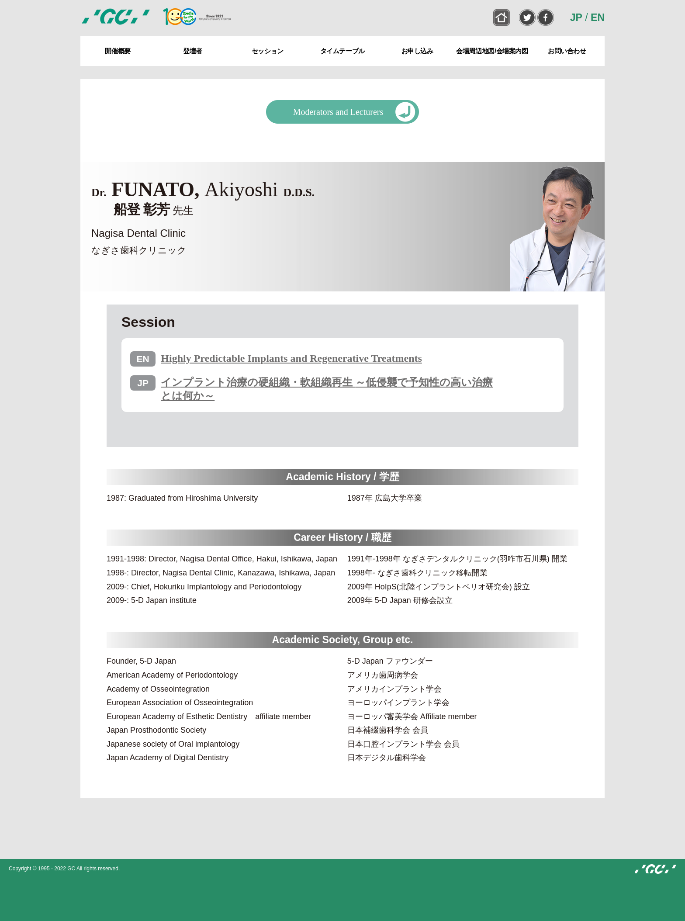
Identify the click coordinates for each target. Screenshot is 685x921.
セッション (268, 51)
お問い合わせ (567, 51)
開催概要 (117, 51)
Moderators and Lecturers (338, 112)
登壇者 (192, 51)
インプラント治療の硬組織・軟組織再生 (327, 389)
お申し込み (417, 51)
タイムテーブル (342, 51)
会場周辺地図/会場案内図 (492, 51)
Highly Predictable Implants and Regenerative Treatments (291, 358)
